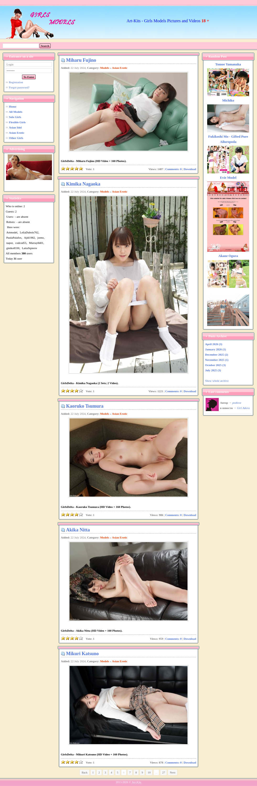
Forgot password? (19, 87)
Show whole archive (217, 380)
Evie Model (228, 177)
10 (149, 772)
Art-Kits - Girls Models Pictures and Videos (168, 21)
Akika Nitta (78, 529)
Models (104, 67)
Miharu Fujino (81, 60)
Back (85, 772)
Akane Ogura (228, 256)
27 (163, 772)
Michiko (228, 100)
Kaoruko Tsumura (85, 406)
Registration (16, 82)
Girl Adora (243, 407)
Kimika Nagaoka (83, 184)
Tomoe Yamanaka (228, 64)
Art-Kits (136, 782)
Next (172, 772)
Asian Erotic (119, 67)
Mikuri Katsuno (82, 653)
